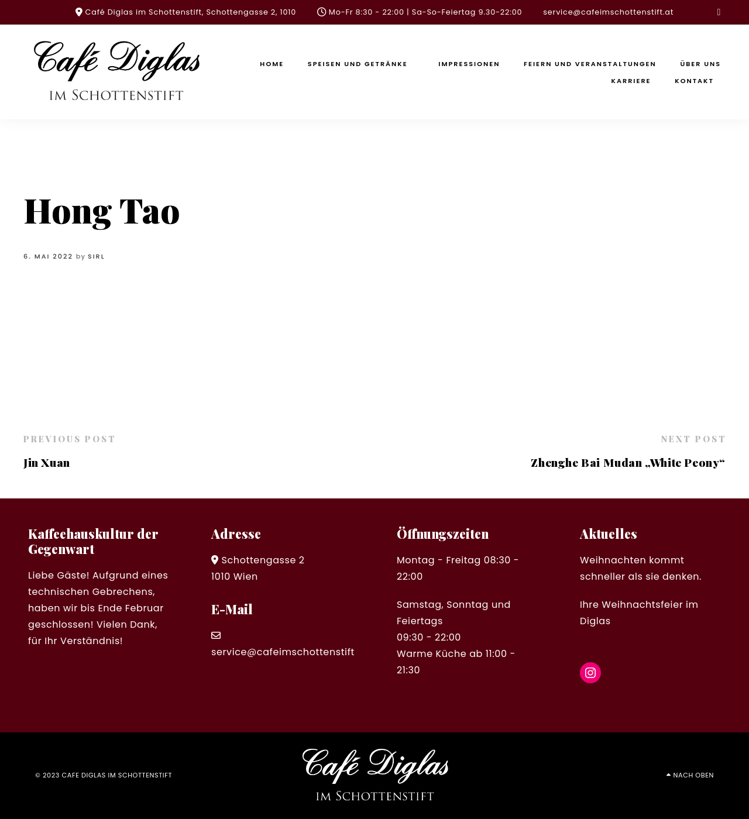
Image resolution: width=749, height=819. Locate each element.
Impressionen (469, 63)
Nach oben (694, 775)
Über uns (700, 63)
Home (272, 63)
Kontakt (694, 80)
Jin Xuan (46, 462)
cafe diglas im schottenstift (117, 775)
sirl (96, 256)
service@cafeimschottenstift (283, 652)
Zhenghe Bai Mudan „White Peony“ (628, 462)
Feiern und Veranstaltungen (590, 63)
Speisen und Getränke (358, 63)
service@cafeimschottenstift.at (608, 12)
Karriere (631, 80)
